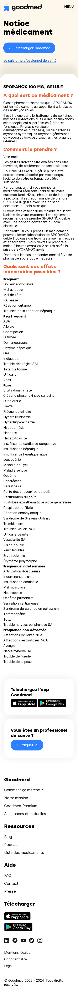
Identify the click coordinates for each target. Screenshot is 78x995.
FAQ (7, 875)
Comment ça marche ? (23, 790)
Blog (8, 836)
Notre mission (16, 798)
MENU (69, 6)
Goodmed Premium (20, 806)
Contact (11, 883)
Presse (10, 891)
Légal (8, 966)
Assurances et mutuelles (25, 814)
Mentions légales (17, 952)
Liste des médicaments (24, 852)
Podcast (11, 844)
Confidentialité (15, 959)
